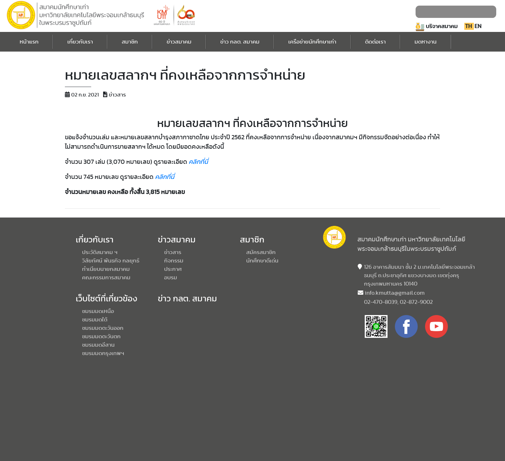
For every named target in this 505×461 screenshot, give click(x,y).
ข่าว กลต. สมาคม (240, 41)
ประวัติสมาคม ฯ (99, 252)
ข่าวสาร (172, 252)
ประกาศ (173, 269)
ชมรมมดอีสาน (98, 345)
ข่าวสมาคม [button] (179, 42)
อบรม (170, 277)
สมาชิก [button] (130, 42)
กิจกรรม (173, 260)
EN (478, 26)
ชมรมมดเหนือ (98, 311)
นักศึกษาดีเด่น (262, 260)
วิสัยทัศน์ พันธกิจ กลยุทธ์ (110, 260)
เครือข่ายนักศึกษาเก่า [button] (312, 42)
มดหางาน (426, 41)
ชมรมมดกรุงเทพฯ (103, 353)
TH (469, 26)
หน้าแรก (29, 41)
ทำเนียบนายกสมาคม (106, 269)
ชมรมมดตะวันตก (101, 336)
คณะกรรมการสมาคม (106, 277)
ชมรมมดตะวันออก (102, 328)
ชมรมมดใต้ (94, 319)
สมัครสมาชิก (261, 252)
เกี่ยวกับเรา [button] (80, 42)
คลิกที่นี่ (198, 162)
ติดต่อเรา (375, 41)
